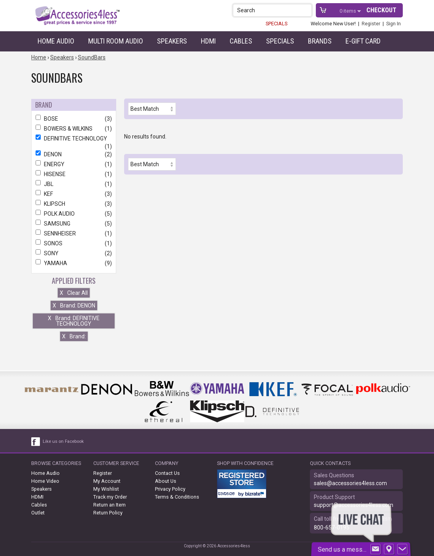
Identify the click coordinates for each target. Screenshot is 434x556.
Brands (320, 41)
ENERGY (74, 164)
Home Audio (56, 41)
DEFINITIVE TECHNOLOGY (74, 138)
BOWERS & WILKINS (74, 129)
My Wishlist (106, 489)
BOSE (74, 119)
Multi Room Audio (115, 41)
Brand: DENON (74, 305)
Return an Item (109, 505)
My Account (107, 481)
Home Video (45, 481)
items (348, 11)
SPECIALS (276, 24)
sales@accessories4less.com (350, 483)
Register (371, 24)
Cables (241, 41)
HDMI (208, 41)
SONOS (74, 243)
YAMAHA (74, 263)
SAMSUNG (74, 224)
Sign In (393, 24)
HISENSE (74, 174)
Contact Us (167, 473)
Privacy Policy (170, 489)
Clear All (74, 293)
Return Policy (108, 513)
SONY (74, 253)
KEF (74, 194)
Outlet (38, 513)
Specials (280, 41)
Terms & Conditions (177, 497)
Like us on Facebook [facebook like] (63, 441)
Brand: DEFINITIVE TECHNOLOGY (74, 321)
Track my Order (110, 497)
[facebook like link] (36, 441)
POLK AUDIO (74, 214)
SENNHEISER (74, 233)
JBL (74, 184)
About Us (165, 481)
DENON (74, 154)
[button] (306, 10)
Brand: (74, 336)
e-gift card (363, 41)
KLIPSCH (74, 204)
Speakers (172, 41)
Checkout (381, 10)
